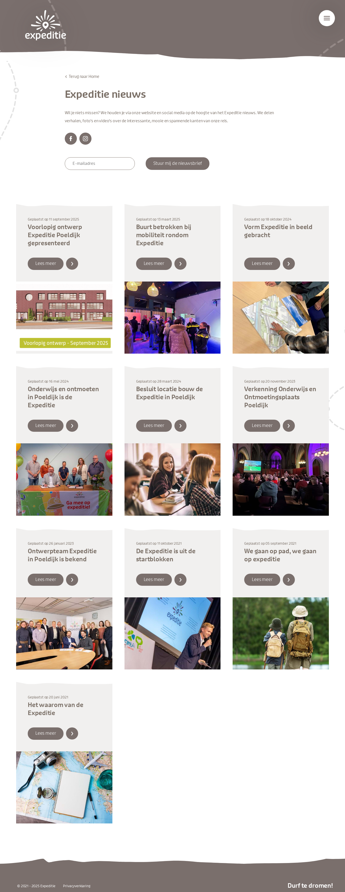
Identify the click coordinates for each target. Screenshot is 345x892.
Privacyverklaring (76, 886)
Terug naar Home (84, 76)
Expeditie (45, 25)
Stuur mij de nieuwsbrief (177, 163)
